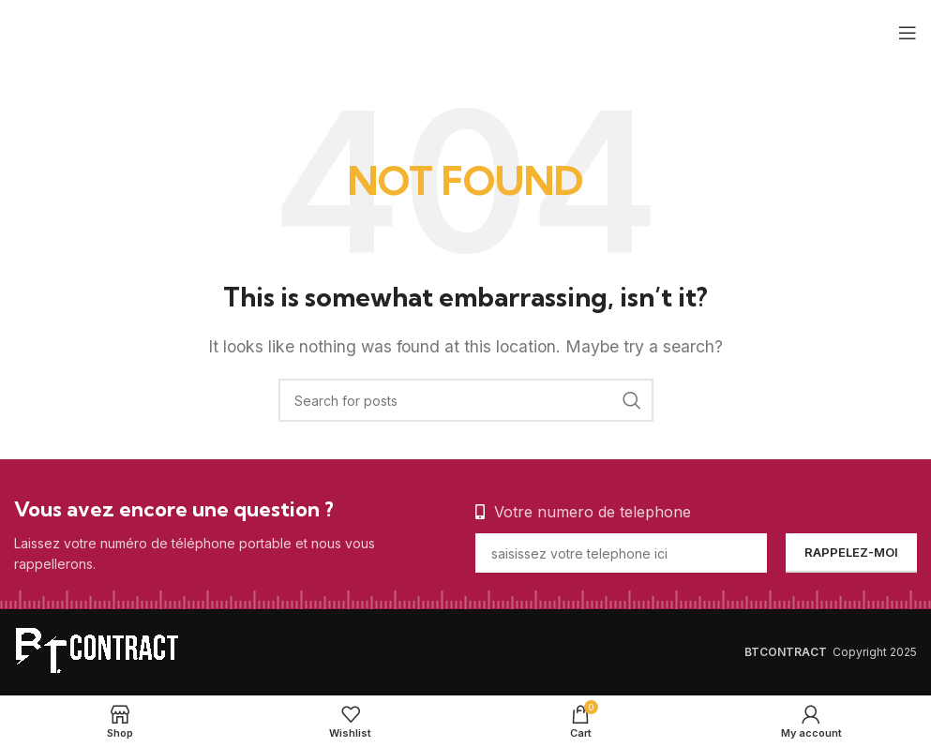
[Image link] (108, 650)
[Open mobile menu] (907, 33)
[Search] (465, 400)
